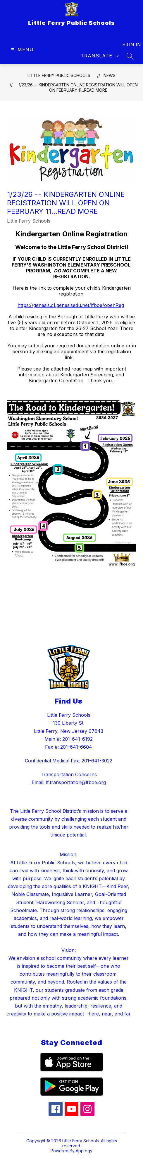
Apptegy (84, 1150)
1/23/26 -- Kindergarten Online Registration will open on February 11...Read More (78, 87)
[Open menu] (21, 49)
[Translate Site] (99, 55)
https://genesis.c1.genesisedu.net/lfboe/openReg (71, 305)
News (110, 75)
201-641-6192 (77, 739)
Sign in (128, 44)
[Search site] (130, 55)
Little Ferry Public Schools (58, 75)
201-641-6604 (76, 747)
